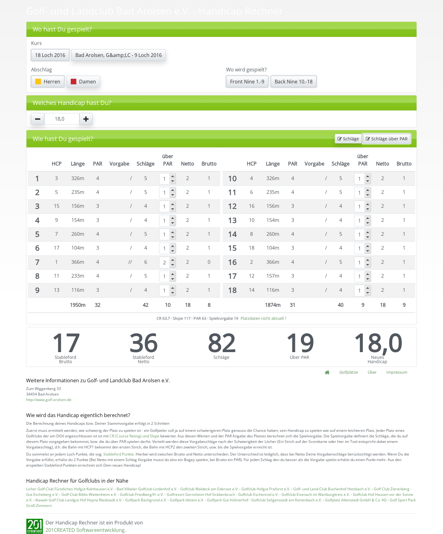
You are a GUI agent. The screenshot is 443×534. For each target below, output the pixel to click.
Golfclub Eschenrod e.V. (258, 494)
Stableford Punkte (118, 454)
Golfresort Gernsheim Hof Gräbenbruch (201, 494)
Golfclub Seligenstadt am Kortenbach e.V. (286, 500)
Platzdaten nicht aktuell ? (263, 318)
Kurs (36, 43)
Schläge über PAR (387, 139)
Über (372, 372)
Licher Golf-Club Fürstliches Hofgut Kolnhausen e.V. (70, 489)
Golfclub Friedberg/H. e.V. (142, 494)
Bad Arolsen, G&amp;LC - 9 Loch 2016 (118, 55)
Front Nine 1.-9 (247, 81)
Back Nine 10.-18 (294, 81)
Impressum (396, 372)
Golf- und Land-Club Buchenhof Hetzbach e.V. (332, 489)
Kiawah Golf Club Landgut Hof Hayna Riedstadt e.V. (78, 500)
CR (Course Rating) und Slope (134, 436)
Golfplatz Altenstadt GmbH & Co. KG (356, 500)
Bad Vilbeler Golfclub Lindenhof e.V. (147, 489)
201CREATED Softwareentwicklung (85, 530)
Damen (83, 81)
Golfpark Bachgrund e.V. (146, 500)
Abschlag (41, 69)
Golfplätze (348, 372)
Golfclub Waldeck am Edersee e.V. (209, 489)
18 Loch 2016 (50, 55)
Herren (47, 81)
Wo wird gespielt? (246, 69)
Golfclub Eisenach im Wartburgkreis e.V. (315, 494)
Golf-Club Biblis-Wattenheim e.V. (89, 494)
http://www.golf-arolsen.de (48, 399)
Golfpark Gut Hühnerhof (227, 500)
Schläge (348, 139)
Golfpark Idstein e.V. (187, 500)
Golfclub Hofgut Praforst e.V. (265, 489)
